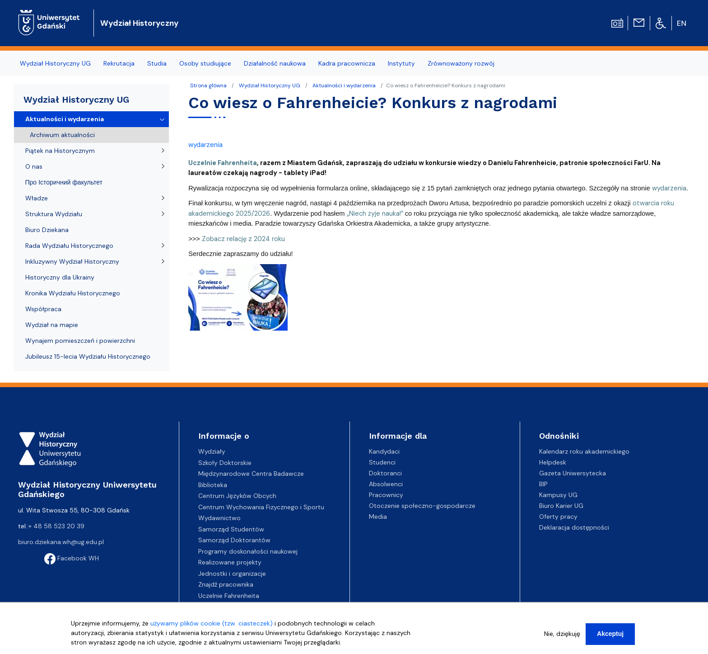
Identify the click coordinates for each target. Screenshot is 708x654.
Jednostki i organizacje (232, 573)
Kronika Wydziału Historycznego (72, 293)
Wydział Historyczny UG (269, 85)
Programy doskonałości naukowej (248, 551)
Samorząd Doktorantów (234, 540)
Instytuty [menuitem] (401, 63)
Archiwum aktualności (62, 135)
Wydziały (211, 451)
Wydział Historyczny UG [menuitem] (55, 63)
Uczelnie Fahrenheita (228, 596)
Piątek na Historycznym (60, 151)
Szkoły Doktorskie (225, 463)
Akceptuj (610, 635)
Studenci (382, 462)
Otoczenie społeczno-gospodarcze (422, 506)
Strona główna (208, 85)
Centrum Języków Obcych (237, 496)
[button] (238, 299)
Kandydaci (384, 451)
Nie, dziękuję (562, 635)
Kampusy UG (558, 495)
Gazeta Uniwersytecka (572, 473)
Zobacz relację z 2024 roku (243, 238)
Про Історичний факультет (63, 182)
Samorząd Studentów (231, 529)
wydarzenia (205, 144)
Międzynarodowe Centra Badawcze (251, 473)
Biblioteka (212, 485)
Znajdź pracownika (225, 584)
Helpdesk (552, 462)
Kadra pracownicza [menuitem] (346, 63)
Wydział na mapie (51, 325)
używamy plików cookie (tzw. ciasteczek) (211, 625)
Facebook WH (71, 558)
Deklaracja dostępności (574, 527)
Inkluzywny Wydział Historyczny (72, 261)
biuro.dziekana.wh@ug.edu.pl (61, 542)
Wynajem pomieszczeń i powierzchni (80, 340)
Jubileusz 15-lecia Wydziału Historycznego (87, 356)
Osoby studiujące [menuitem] (205, 63)
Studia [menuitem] (157, 63)
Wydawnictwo (219, 518)
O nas (33, 166)
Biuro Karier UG (561, 506)
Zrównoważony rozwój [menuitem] (461, 63)
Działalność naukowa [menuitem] (275, 63)
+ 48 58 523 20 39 (56, 526)
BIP (543, 484)
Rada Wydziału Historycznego (69, 246)
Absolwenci (386, 484)
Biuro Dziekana (47, 230)
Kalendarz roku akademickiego (584, 451)
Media (378, 516)
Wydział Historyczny (139, 23)
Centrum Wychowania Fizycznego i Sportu (261, 507)
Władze (36, 198)
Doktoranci (385, 473)
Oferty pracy (558, 516)
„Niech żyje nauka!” (375, 213)
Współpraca (43, 309)
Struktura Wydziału (53, 214)
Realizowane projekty (229, 562)
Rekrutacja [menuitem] (119, 63)
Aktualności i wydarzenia (344, 85)
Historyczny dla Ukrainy (59, 277)
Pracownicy (386, 495)
